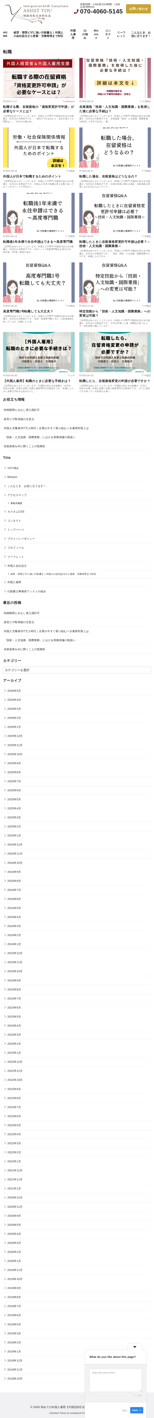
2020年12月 (15, 1197)
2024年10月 (15, 862)
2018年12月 (15, 1360)
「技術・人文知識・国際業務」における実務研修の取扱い (40, 437)
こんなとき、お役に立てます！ (141, 34)
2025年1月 (14, 835)
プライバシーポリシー (21, 538)
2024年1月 (14, 944)
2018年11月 (15, 1369)
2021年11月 (15, 1179)
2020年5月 (14, 1224)
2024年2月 (14, 935)
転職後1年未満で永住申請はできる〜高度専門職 (38, 241)
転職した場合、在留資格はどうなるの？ (108, 176)
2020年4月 (14, 1233)
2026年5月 (14, 690)
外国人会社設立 (17, 565)
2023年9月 (14, 980)
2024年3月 (14, 926)
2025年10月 (15, 754)
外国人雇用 (73, 34)
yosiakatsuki (76, 1413)
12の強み (85, 34)
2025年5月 (14, 799)
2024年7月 (14, 889)
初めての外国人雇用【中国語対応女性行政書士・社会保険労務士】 (82, 1407)
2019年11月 (15, 1270)
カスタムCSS (15, 511)
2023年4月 (14, 1025)
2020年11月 (15, 1206)
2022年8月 (14, 1098)
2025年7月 (14, 781)
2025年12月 (15, 735)
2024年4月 (14, 917)
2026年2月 (14, 717)
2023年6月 (14, 1007)
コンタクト (108, 34)
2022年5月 (14, 1125)
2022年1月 (14, 1161)
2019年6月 (14, 1315)
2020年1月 (14, 1260)
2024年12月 (15, 844)
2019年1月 (14, 1351)
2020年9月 (14, 1215)
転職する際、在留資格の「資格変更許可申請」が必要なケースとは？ (38, 109)
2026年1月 (14, 726)
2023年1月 (14, 1052)
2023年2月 (14, 1043)
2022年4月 (14, 1134)
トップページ (15, 529)
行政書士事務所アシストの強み (26, 591)
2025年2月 (14, 826)
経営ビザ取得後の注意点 (19, 419)
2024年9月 (14, 871)
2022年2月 (14, 1152)
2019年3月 (14, 1333)
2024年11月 (15, 853)
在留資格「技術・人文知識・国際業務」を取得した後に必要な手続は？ (114, 109)
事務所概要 (16, 503)
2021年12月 (15, 1170)
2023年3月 (14, 1034)
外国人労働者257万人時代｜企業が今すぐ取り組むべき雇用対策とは (46, 428)
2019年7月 (14, 1306)
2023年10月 (15, 971)
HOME (5, 34)
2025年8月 (14, 772)
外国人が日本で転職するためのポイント (32, 176)
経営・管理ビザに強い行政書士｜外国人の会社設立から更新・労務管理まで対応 (38, 34)
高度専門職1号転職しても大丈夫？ (28, 311)
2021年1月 (14, 1188)
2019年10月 (15, 1279)
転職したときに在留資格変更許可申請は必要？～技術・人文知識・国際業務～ (114, 244)
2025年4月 (14, 808)
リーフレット (121, 34)
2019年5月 (14, 1324)
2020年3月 (14, 1242)
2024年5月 (14, 908)
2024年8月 (14, 880)
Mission (96, 34)
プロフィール (15, 547)
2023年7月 (14, 998)
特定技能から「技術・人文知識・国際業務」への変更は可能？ (114, 313)
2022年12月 (15, 1061)
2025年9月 (14, 763)
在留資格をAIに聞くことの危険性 (24, 446)
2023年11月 (15, 962)
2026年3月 (14, 708)
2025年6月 (14, 790)
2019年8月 (14, 1297)
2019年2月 (14, 1342)
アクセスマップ (17, 495)
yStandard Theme (57, 1413)
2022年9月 (14, 1089)
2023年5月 (14, 1016)
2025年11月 (15, 745)
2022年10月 (15, 1079)
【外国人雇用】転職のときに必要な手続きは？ (37, 381)
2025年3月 (14, 817)
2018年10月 (15, 1378)
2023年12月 (15, 953)
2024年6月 (14, 898)
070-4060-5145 (101, 11)
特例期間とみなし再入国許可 (22, 409)
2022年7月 (14, 1107)
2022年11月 (15, 1070)
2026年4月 (14, 699)
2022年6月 (14, 1116)
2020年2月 (14, 1251)
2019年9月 (14, 1288)
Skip (124, 1410)
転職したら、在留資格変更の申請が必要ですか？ (114, 381)
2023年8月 (14, 989)
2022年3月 (14, 1143)
